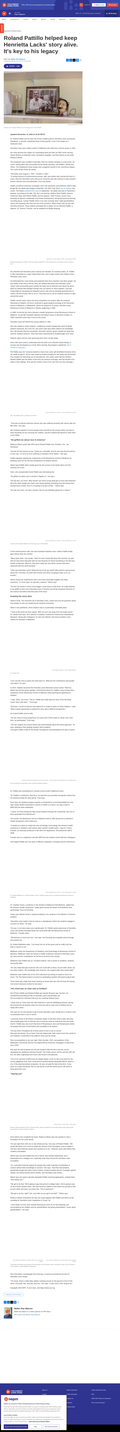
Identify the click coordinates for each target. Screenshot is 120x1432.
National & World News (12, 31)
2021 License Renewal (98, 1402)
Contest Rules (71, 1407)
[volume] (9, 13)
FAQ (92, 1394)
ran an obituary (66, 188)
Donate (113, 5)
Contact (44, 1394)
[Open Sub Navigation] (7, 19)
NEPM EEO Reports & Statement (101, 1398)
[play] (4, 13)
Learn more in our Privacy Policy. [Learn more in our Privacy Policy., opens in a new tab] (39, 1421)
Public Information (72, 1394)
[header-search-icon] (81, 5)
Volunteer (69, 1402)
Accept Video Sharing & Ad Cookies (16, 1426)
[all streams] (111, 13)
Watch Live (99, 5)
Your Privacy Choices (51, 1426)
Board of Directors (72, 1390)
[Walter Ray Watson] (8, 1313)
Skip (35, 1426)
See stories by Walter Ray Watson (27, 1314)
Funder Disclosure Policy (98, 1390)
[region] (34, 1412)
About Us (44, 1390)
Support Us (70, 1398)
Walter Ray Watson (18, 59)
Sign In (87, 5)
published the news (32, 191)
